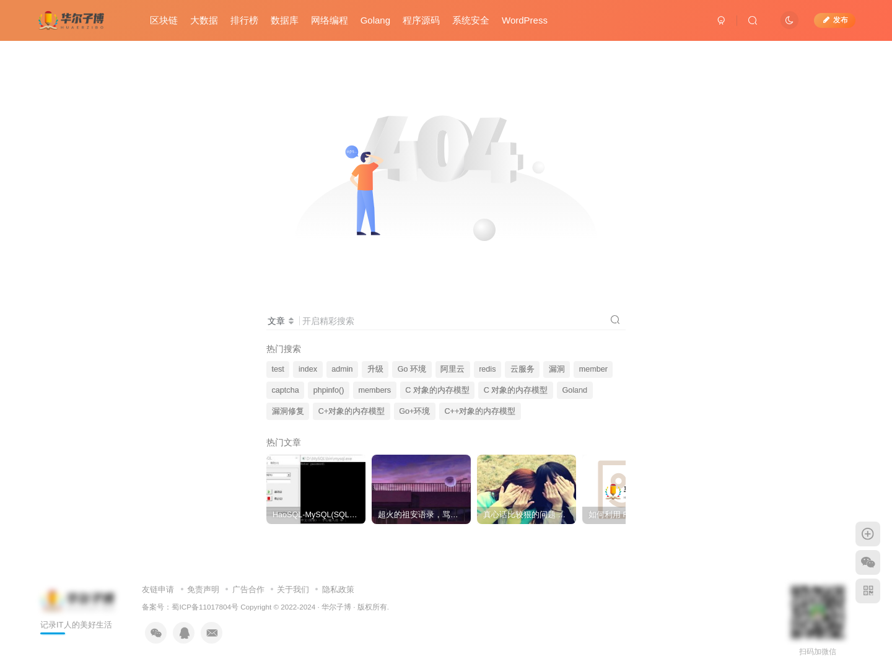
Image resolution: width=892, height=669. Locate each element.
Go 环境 (412, 369)
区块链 (164, 20)
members (375, 390)
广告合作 (248, 589)
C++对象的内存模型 (479, 411)
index (308, 369)
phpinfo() (328, 390)
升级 (375, 369)
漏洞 (557, 369)
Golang (376, 20)
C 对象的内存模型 (437, 390)
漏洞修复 (288, 411)
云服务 (522, 369)
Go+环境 (414, 411)
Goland (575, 390)
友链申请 (158, 589)
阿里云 (452, 369)
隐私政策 (338, 589)
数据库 (285, 20)
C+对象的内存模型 (351, 411)
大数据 (205, 20)
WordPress (525, 20)
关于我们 (293, 589)
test (278, 369)
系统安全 (471, 20)
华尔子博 (336, 607)
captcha (285, 390)
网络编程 (330, 20)
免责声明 (203, 589)
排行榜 (245, 20)
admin (341, 369)
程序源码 (421, 20)
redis (487, 369)
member (593, 369)
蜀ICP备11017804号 (205, 607)
